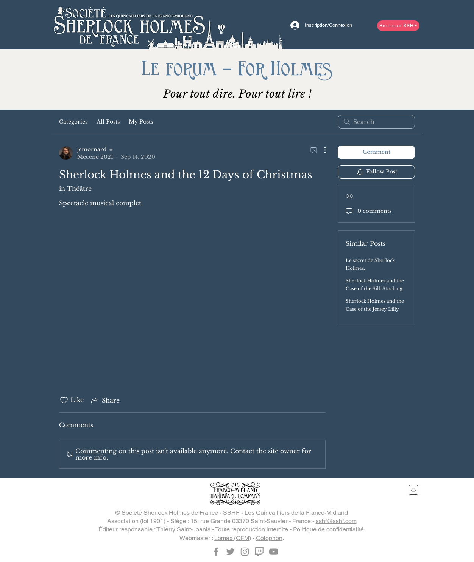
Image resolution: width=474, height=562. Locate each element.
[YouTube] (273, 551)
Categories (73, 121)
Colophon (269, 538)
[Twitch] (259, 551)
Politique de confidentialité (328, 529)
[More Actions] (321, 150)
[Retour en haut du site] (413, 489)
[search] (376, 122)
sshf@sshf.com (336, 521)
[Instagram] (244, 551)
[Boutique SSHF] (398, 25)
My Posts (141, 121)
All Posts (108, 121)
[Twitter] (230, 551)
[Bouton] (129, 24)
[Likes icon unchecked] (64, 400)
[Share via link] (105, 400)
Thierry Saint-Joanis (183, 529)
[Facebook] (215, 551)
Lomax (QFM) (232, 538)
